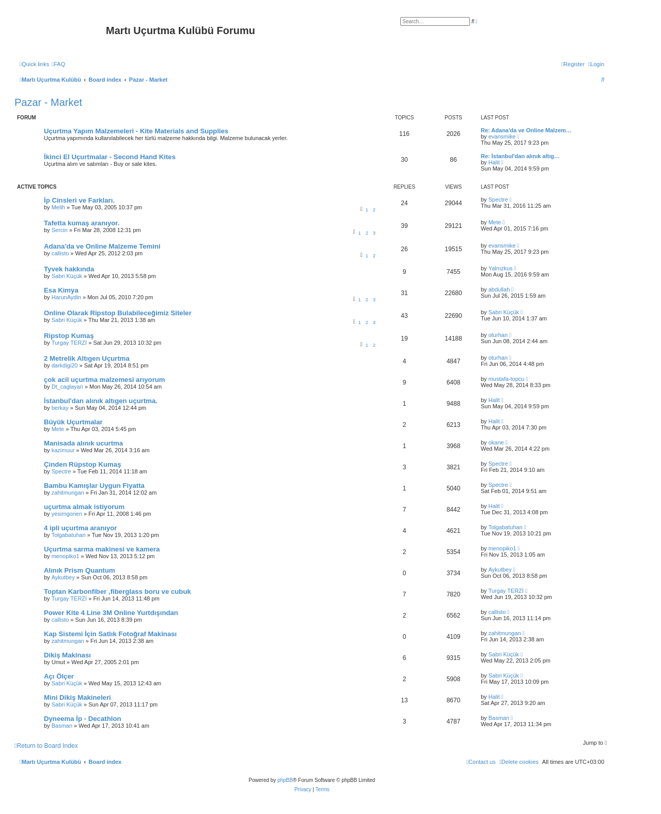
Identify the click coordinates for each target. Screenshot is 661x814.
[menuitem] (58, 64)
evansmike (502, 136)
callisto (60, 253)
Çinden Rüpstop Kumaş (82, 464)
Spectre (498, 199)
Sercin (60, 230)
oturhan (498, 335)
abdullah (499, 289)
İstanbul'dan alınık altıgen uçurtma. (101, 401)
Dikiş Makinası (67, 655)
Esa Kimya (61, 290)
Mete (495, 222)
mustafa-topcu (507, 379)
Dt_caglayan (67, 386)
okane (496, 442)
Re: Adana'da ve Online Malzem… (526, 130)
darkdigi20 (65, 365)
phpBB (285, 780)
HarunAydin (66, 297)
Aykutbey (63, 577)
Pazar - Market (48, 102)
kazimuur (63, 450)
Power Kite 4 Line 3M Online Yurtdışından (111, 613)
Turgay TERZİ (69, 343)
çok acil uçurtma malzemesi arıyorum (104, 379)
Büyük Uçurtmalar (73, 422)
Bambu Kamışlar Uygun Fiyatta (94, 485)
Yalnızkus (501, 268)
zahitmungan (68, 492)
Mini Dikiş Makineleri (77, 697)
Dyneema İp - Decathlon (82, 719)
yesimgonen (67, 514)
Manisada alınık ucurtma (83, 443)
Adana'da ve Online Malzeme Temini (102, 246)
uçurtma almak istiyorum (84, 507)
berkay (60, 408)
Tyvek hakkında (69, 269)
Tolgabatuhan (69, 535)
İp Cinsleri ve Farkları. (79, 200)
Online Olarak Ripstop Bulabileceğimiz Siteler (118, 313)
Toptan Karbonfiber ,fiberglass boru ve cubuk (117, 591)
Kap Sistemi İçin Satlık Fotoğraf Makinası (110, 634)
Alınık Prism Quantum (79, 570)
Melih (58, 207)
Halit (494, 162)
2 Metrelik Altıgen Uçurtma (87, 358)
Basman (62, 726)
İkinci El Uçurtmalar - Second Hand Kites (110, 157)
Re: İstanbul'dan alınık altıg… (520, 156)
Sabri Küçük (67, 276)
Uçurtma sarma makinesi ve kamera (102, 549)
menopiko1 (66, 556)
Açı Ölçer (59, 676)
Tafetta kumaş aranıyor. (81, 223)
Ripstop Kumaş (69, 336)
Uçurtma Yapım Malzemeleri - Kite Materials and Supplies (136, 131)
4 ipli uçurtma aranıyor (80, 528)
